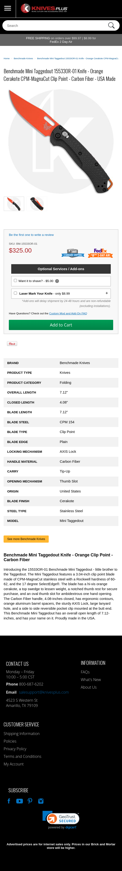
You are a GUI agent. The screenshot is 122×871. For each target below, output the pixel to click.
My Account (14, 764)
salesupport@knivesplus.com (44, 692)
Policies (10, 741)
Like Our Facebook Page (8, 800)
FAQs (85, 672)
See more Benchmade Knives (26, 539)
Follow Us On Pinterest (29, 800)
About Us (88, 687)
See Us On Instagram (40, 800)
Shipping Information (22, 733)
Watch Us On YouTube (19, 800)
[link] (61, 820)
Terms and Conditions (22, 756)
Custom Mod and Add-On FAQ (68, 313)
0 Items (113, 9)
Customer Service (21, 724)
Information (93, 662)
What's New (91, 679)
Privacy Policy (15, 748)
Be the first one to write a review (31, 235)
